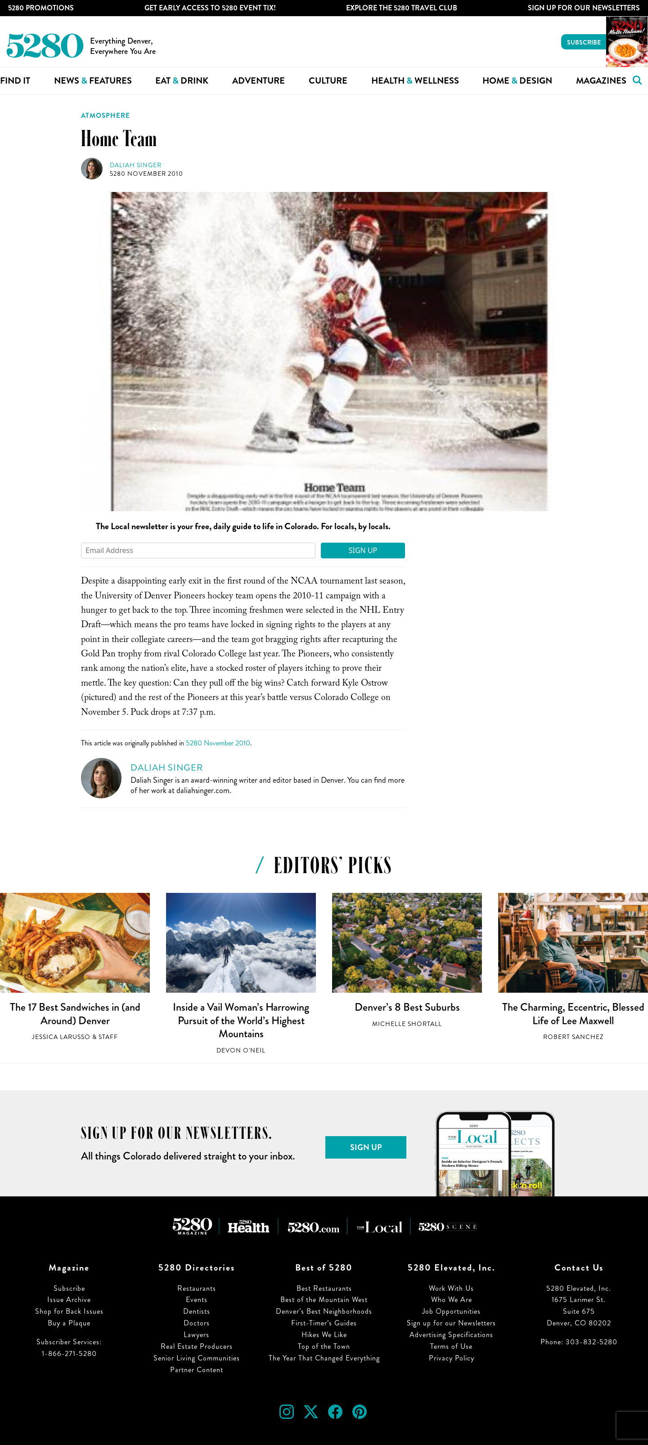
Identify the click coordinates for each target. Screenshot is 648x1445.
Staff (108, 1037)
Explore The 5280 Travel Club (401, 8)
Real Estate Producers (197, 1346)
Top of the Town (324, 1346)
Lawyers (196, 1334)
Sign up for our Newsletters (451, 1323)
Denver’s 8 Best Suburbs (407, 1007)
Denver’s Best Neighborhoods (324, 1311)
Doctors (197, 1323)
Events (196, 1299)
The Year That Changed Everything (324, 1358)
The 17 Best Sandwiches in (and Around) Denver (75, 1013)
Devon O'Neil (241, 1050)
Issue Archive (69, 1299)
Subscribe (584, 42)
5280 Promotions (41, 8)
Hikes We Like (324, 1334)
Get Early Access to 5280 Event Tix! (210, 8)
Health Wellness (415, 80)
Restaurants (196, 1288)
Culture (328, 80)
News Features (93, 80)
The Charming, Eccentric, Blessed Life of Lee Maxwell (573, 1013)
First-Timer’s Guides (324, 1323)
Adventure (258, 80)
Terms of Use (451, 1346)
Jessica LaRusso (61, 1037)
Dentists (196, 1311)
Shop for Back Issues (69, 1311)
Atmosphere (105, 115)
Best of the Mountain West (324, 1299)
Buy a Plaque (69, 1323)
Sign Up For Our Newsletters (584, 8)
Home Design (517, 80)
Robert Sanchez (573, 1037)
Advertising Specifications (451, 1334)
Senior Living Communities (196, 1358)
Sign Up (363, 550)
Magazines (601, 80)
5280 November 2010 (146, 173)
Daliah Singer (136, 165)
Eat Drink (181, 80)
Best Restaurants (324, 1288)
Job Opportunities (451, 1311)
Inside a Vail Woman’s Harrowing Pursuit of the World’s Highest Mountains (241, 1020)
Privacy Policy (451, 1358)
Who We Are (451, 1299)
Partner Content (196, 1370)
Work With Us (451, 1288)
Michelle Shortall (407, 1024)
